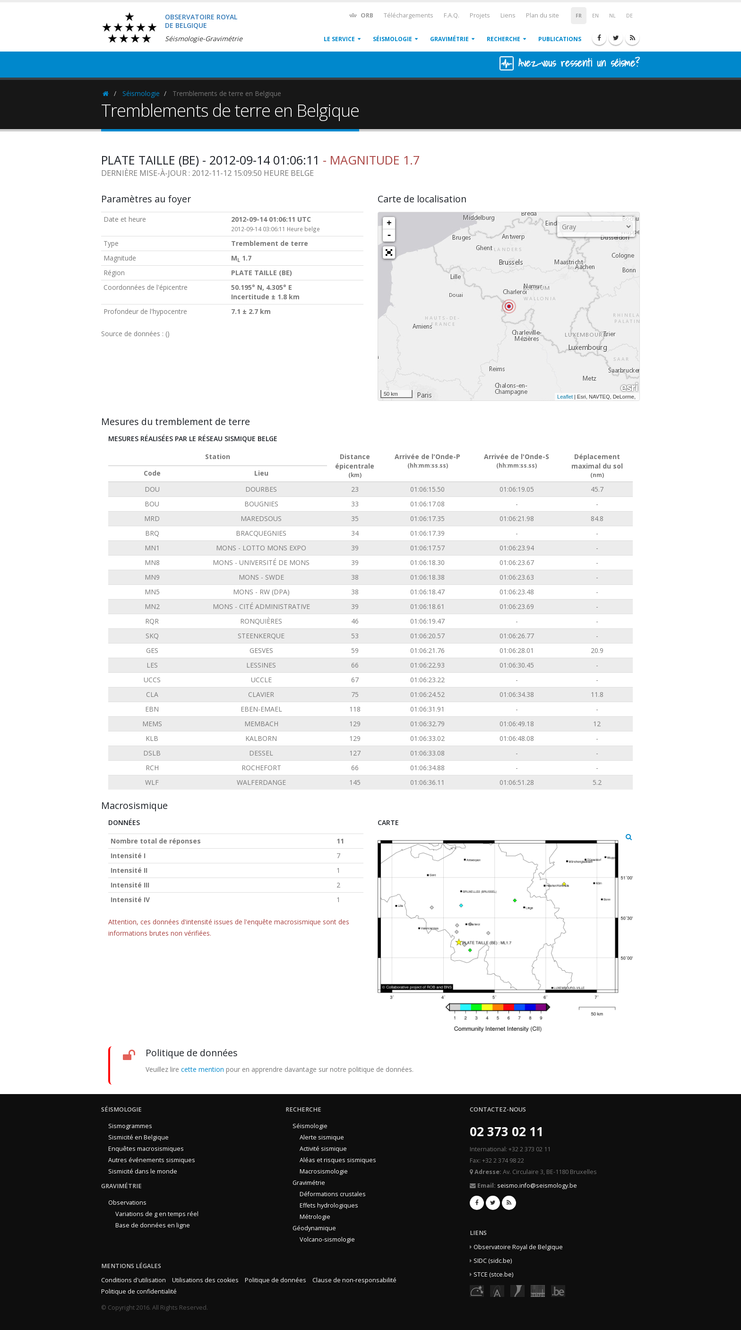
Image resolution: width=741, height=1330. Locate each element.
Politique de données (275, 1280)
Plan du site (542, 15)
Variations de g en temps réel (156, 1214)
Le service (339, 39)
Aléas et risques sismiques (338, 1160)
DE (629, 15)
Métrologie (315, 1217)
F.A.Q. (451, 15)
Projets (480, 15)
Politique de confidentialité (139, 1291)
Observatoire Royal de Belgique (518, 1247)
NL (612, 15)
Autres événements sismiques (151, 1160)
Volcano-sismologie (327, 1239)
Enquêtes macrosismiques (146, 1149)
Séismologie (392, 39)
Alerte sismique (322, 1137)
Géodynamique (314, 1228)
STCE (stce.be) (493, 1274)
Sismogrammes (130, 1126)
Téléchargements (408, 15)
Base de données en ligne (152, 1225)
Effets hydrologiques (329, 1205)
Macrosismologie (324, 1171)
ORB (360, 14)
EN (595, 15)
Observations (127, 1203)
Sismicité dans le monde (142, 1171)
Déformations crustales (333, 1194)
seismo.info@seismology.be (537, 1186)
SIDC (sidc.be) (493, 1261)
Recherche (503, 39)
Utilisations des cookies (205, 1280)
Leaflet (565, 397)
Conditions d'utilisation (133, 1280)
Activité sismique (323, 1149)
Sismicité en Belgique (138, 1137)
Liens (508, 15)
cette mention (202, 1069)
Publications (559, 39)
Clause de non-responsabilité (354, 1280)
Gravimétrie (449, 39)
